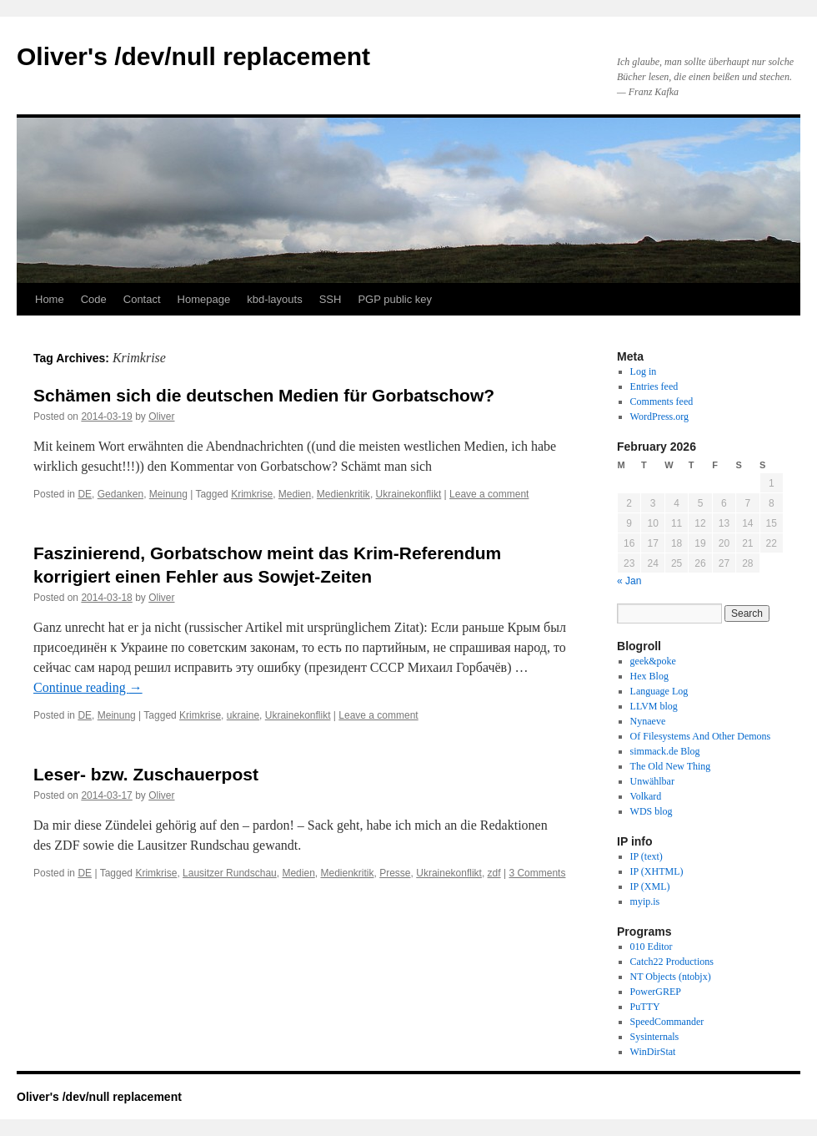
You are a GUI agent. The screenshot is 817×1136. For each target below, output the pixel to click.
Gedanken (120, 494)
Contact (142, 299)
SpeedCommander (667, 1021)
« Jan (629, 581)
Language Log (659, 691)
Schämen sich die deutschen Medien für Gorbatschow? (263, 395)
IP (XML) (650, 886)
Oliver (161, 416)
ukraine (243, 715)
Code (94, 299)
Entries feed (654, 386)
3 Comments (537, 873)
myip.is (645, 901)
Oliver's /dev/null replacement (193, 56)
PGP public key (395, 299)
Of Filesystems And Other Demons (700, 736)
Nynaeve (648, 721)
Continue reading (88, 687)
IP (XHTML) (657, 871)
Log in (643, 371)
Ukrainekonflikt (409, 494)
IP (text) (646, 856)
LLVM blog (654, 706)
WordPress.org (659, 416)
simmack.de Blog (665, 751)
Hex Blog (649, 676)
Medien (294, 494)
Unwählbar (652, 781)
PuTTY (645, 1006)
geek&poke (653, 661)
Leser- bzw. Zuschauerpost (145, 774)
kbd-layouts (274, 299)
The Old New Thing (670, 766)
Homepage (204, 299)
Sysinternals (654, 1037)
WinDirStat (653, 1052)
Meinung (168, 494)
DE (85, 494)
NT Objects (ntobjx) (670, 976)
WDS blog (651, 811)
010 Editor (651, 946)
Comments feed (662, 401)
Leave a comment (489, 494)
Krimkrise (252, 494)
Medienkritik (343, 494)
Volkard (646, 796)
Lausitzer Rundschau (230, 873)
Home (49, 299)
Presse (394, 873)
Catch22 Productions (672, 961)
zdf (494, 873)
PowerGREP (655, 991)
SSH (330, 299)
